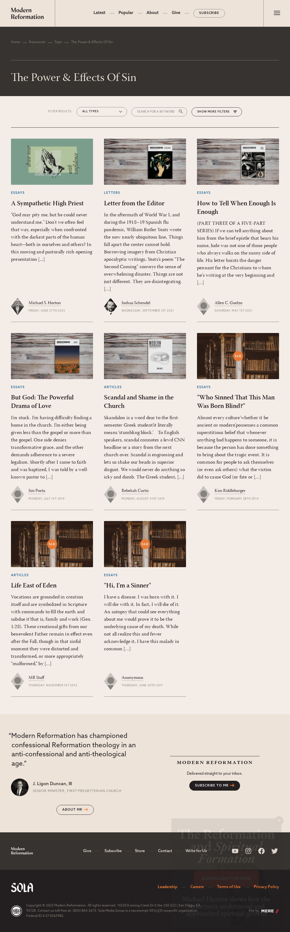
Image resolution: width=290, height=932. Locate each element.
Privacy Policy (266, 887)
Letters (112, 193)
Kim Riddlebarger (230, 491)
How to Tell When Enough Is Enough (236, 207)
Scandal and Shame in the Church (139, 402)
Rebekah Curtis (135, 491)
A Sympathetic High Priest (47, 203)
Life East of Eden (34, 586)
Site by (264, 911)
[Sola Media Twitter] (274, 851)
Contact (165, 851)
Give (176, 13)
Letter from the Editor (134, 203)
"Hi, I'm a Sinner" (127, 586)
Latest (99, 13)
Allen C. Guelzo (228, 303)
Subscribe (209, 13)
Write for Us (196, 851)
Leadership (167, 887)
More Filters (219, 111)
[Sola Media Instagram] (248, 851)
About (153, 13)
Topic (58, 42)
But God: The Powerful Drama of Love (42, 402)
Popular (126, 13)
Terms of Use (229, 887)
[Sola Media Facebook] (261, 851)
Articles (113, 387)
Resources (37, 42)
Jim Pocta (37, 491)
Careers (197, 887)
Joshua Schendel (136, 303)
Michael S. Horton (45, 303)
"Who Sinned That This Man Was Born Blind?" (236, 402)
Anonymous (132, 678)
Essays (18, 193)
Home (15, 42)
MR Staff (36, 678)
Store (140, 851)
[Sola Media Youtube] (235, 851)
